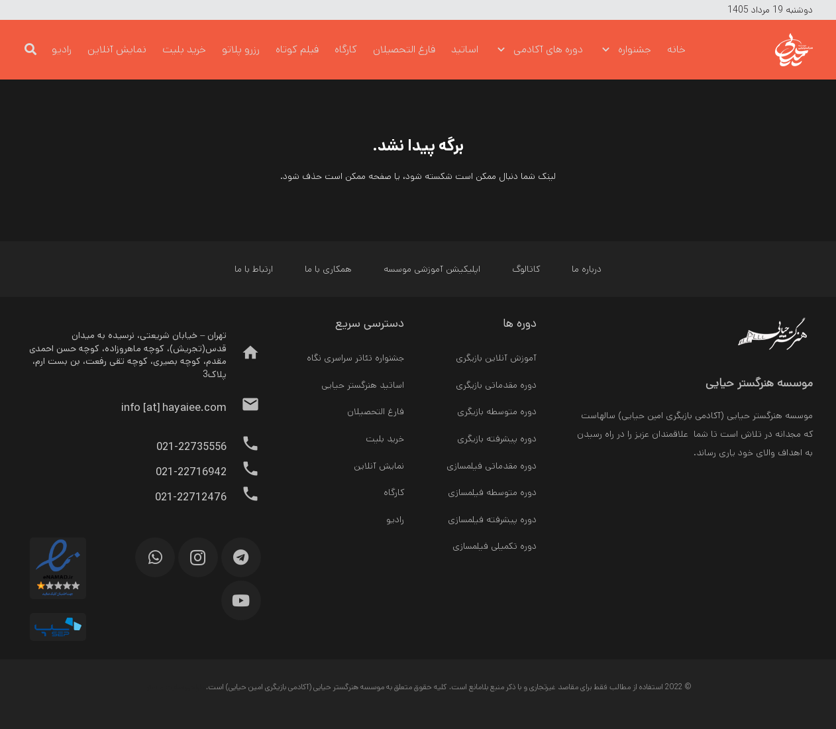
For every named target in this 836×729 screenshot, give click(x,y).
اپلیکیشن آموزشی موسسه (432, 269)
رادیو (395, 519)
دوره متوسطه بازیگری (497, 411)
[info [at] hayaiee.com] (243, 407)
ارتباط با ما (254, 269)
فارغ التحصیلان (375, 411)
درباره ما (586, 269)
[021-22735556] (243, 446)
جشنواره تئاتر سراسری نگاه (355, 357)
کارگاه (394, 492)
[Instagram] (198, 557)
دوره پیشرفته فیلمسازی (492, 519)
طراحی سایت (184, 687)
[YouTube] (241, 600)
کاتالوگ (526, 269)
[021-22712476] (243, 497)
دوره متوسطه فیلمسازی (492, 492)
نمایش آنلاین (379, 466)
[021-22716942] (243, 471)
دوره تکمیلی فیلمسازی (494, 546)
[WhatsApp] (155, 557)
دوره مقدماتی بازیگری (496, 385)
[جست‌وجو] (30, 49)
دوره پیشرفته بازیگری (497, 438)
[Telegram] (241, 557)
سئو (151, 687)
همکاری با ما (328, 269)
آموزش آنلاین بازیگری (496, 357)
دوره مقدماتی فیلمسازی (491, 466)
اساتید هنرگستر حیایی (362, 385)
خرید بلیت (385, 438)
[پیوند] (770, 49)
